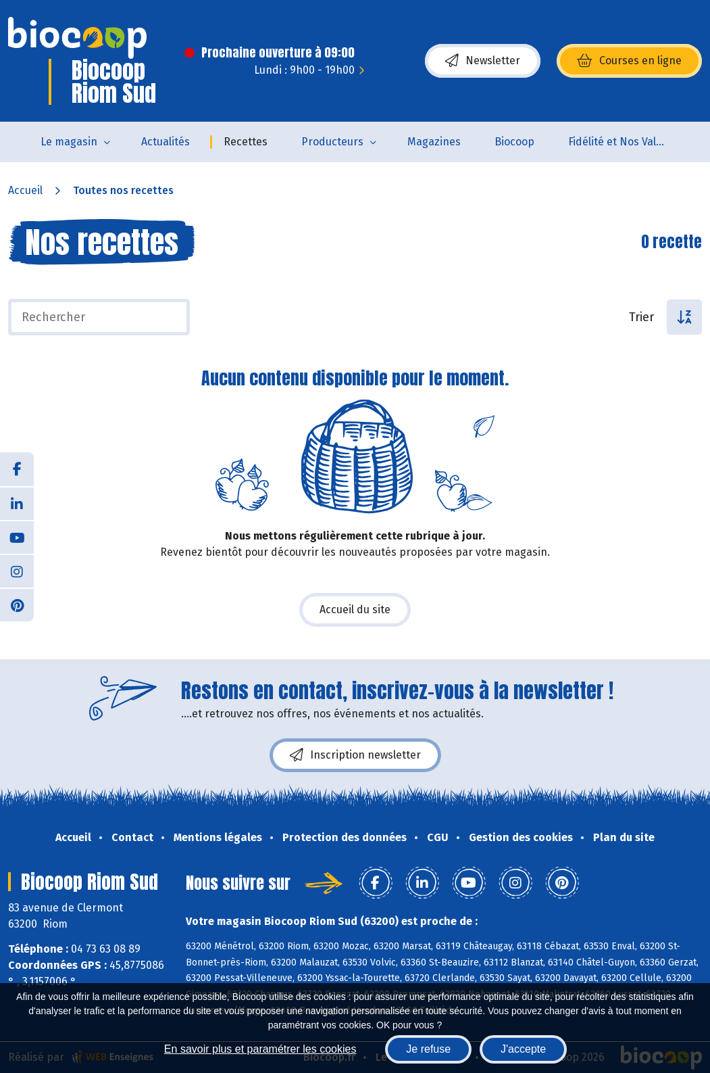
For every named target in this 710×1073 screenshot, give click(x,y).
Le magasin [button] (69, 141)
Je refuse (428, 1049)
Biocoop (514, 141)
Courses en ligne (629, 61)
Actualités (165, 141)
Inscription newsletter (355, 755)
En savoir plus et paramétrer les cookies (260, 1049)
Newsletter (482, 61)
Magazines (434, 141)
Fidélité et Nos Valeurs (623, 141)
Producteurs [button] (332, 141)
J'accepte (523, 1049)
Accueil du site (355, 609)
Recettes (246, 141)
